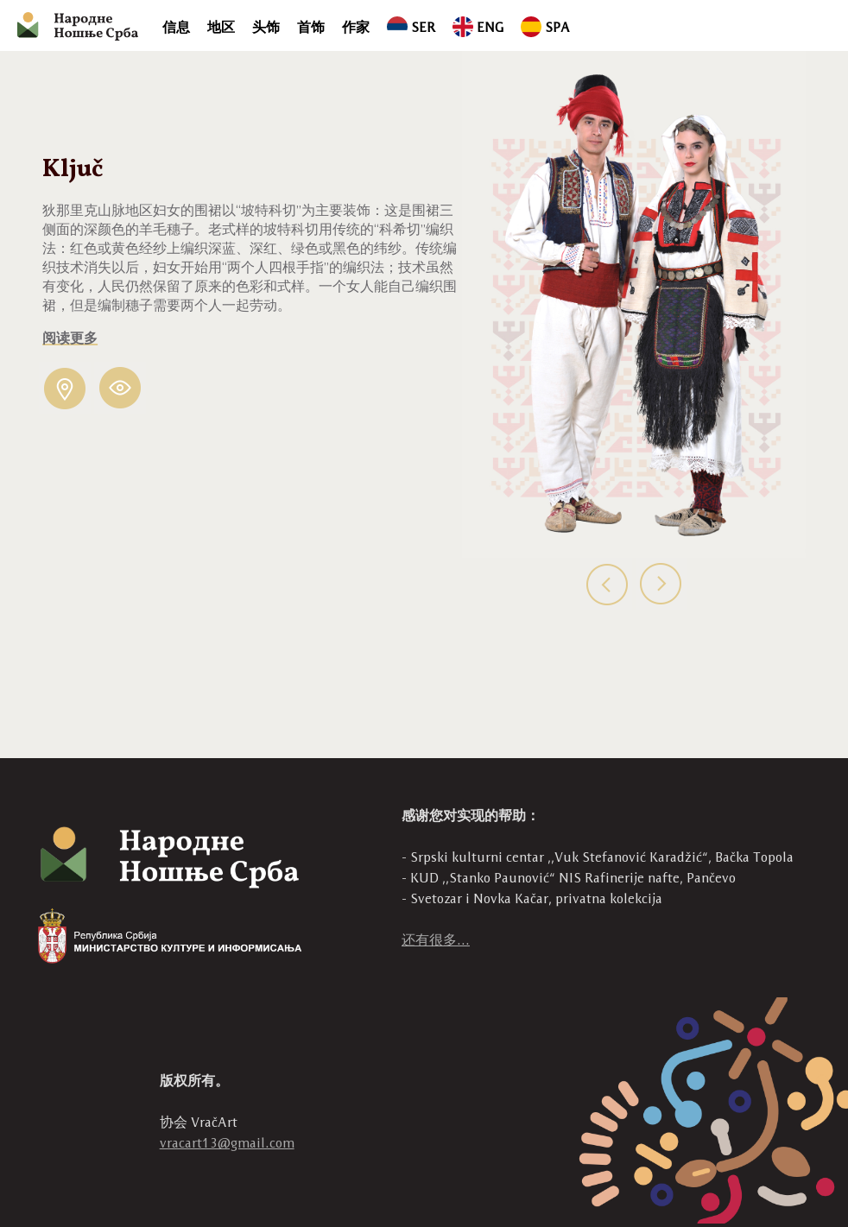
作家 (356, 27)
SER (411, 27)
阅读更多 (70, 338)
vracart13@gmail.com (227, 1142)
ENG (477, 27)
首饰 (311, 27)
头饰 (266, 27)
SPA (545, 27)
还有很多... (436, 940)
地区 (221, 27)
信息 (176, 27)
